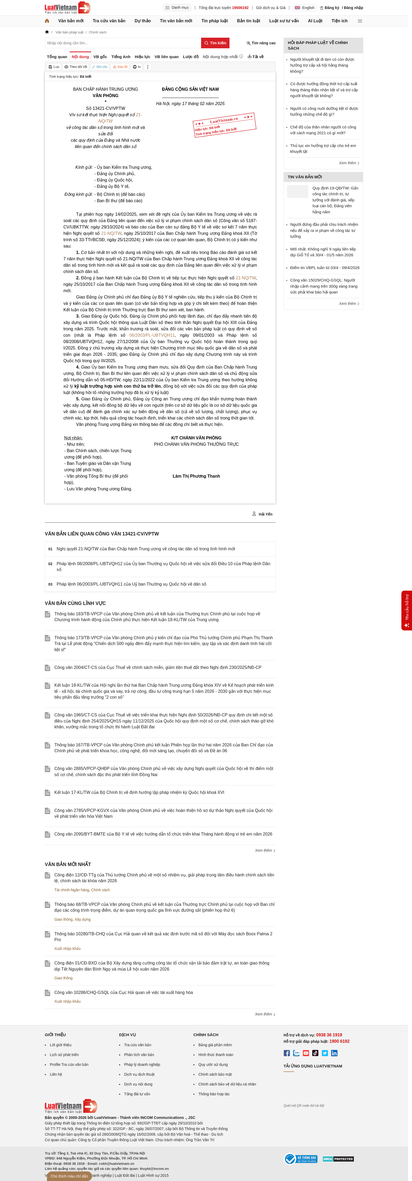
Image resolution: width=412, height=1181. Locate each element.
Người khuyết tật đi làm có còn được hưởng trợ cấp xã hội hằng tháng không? (322, 65)
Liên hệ (56, 1074)
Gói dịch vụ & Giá (270, 8)
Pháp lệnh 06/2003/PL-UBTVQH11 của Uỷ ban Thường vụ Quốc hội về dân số (132, 584)
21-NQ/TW (111, 233)
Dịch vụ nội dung (138, 1084)
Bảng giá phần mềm (215, 1045)
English (304, 8)
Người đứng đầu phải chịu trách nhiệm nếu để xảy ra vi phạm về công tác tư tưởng (324, 230)
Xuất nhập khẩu (67, 948)
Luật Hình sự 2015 (153, 1175)
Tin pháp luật (214, 21)
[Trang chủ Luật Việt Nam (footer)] (71, 1112)
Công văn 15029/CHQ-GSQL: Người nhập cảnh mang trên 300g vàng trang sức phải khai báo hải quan (324, 286)
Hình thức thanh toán (215, 1055)
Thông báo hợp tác (214, 1094)
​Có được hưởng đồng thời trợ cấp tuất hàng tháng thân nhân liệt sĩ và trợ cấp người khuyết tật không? (324, 89)
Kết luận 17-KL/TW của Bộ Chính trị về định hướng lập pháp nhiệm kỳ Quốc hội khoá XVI (139, 792)
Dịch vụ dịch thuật (139, 1074)
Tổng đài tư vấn (137, 1094)
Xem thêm (265, 850)
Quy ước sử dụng (213, 1064)
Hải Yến (262, 514)
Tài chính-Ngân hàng (71, 890)
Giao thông (63, 919)
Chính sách (100, 890)
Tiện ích (340, 21)
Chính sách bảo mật (215, 1074)
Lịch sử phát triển (64, 1055)
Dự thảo (143, 21)
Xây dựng (82, 919)
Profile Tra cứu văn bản (69, 1064)
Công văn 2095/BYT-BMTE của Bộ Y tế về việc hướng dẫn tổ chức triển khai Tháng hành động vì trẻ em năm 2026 (163, 834)
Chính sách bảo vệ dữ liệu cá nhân (227, 1084)
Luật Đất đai (125, 1175)
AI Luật (315, 21)
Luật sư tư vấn (284, 21)
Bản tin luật (248, 21)
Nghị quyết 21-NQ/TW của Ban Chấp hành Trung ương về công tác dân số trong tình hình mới (146, 549)
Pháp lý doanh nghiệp (142, 1064)
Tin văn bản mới (176, 21)
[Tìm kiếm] (215, 43)
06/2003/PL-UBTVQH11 (152, 335)
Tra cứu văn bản (109, 21)
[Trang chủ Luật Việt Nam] (67, 7)
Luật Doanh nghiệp (96, 1175)
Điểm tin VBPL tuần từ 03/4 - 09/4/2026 (324, 267)
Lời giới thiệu (60, 1045)
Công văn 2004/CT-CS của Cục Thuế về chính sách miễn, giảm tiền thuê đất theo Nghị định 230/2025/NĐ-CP (158, 667)
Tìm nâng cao (261, 43)
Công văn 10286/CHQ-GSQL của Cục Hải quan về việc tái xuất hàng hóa (123, 992)
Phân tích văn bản (139, 1055)
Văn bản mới (71, 21)
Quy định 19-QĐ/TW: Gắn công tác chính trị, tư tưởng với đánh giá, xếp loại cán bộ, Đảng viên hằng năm (335, 200)
